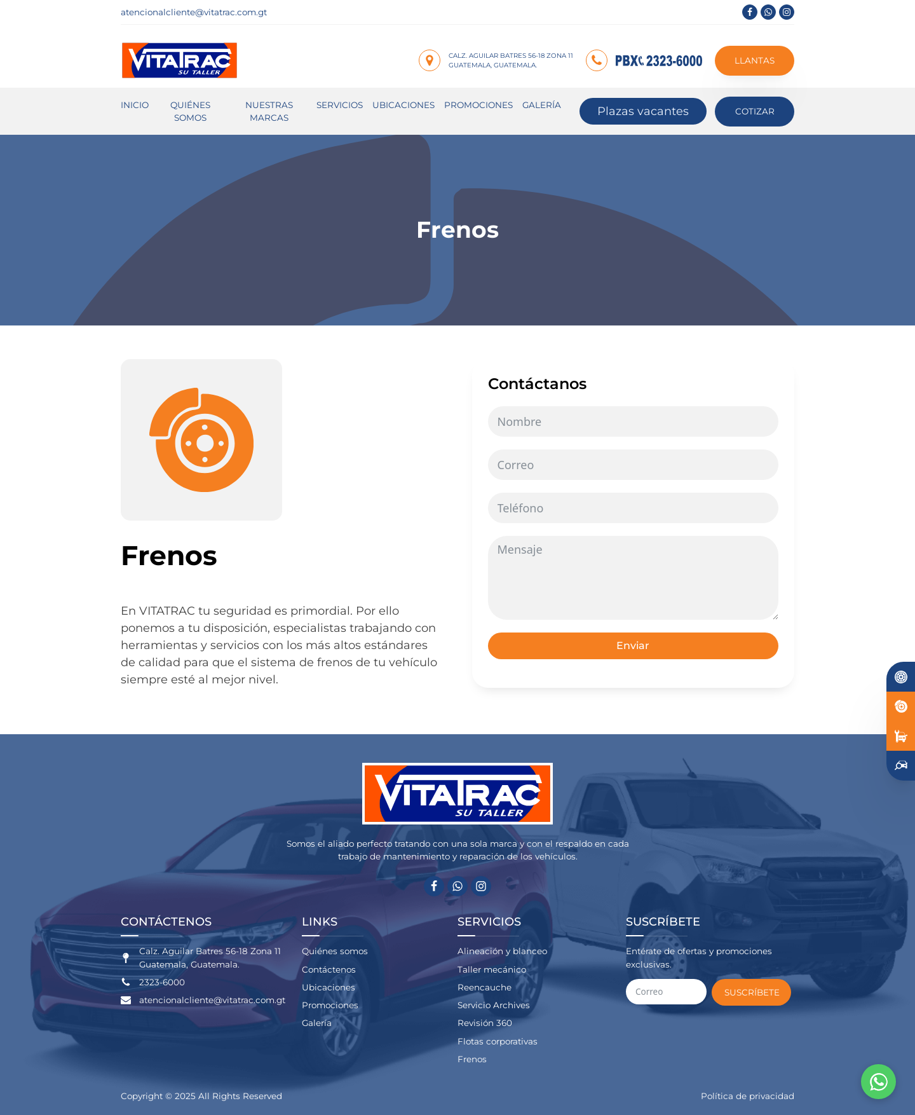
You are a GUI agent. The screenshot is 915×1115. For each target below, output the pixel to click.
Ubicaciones (403, 105)
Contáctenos (329, 969)
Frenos (472, 1059)
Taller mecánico (492, 969)
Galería (541, 105)
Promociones (478, 105)
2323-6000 (162, 982)
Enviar (632, 646)
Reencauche (485, 987)
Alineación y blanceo (502, 951)
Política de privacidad (747, 1096)
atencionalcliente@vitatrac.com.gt (194, 12)
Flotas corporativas (498, 1041)
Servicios (339, 105)
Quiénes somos (190, 111)
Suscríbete (752, 992)
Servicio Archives (494, 1005)
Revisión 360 (485, 1023)
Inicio (135, 105)
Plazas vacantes (643, 111)
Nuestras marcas (269, 111)
